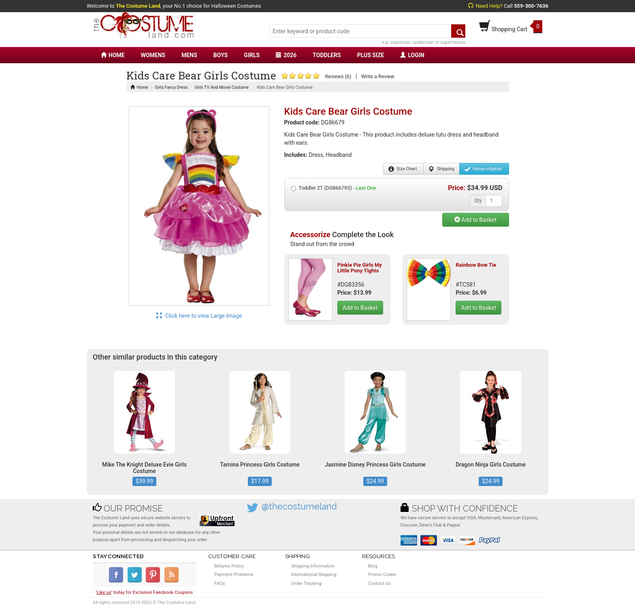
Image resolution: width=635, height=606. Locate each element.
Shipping (441, 169)
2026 (286, 55)
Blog (372, 566)
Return (483, 169)
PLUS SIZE (370, 55)
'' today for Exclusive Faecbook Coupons (144, 592)
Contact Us (379, 583)
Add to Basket (475, 219)
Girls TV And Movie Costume (221, 87)
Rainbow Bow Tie (476, 265)
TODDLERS (327, 55)
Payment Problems (234, 574)
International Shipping (313, 574)
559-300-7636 (531, 6)
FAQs (219, 583)
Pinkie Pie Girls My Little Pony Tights (359, 268)
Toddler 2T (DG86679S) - (333, 188)
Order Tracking (306, 583)
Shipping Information (313, 566)
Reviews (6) (338, 76)
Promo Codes (382, 574)
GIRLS (252, 55)
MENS (189, 55)
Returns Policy (229, 566)
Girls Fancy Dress (171, 87)
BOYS (220, 55)
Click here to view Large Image (199, 316)
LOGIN (412, 55)
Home (139, 87)
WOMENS (153, 55)
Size (402, 169)
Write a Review (377, 76)
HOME (113, 55)
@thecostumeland (299, 506)
